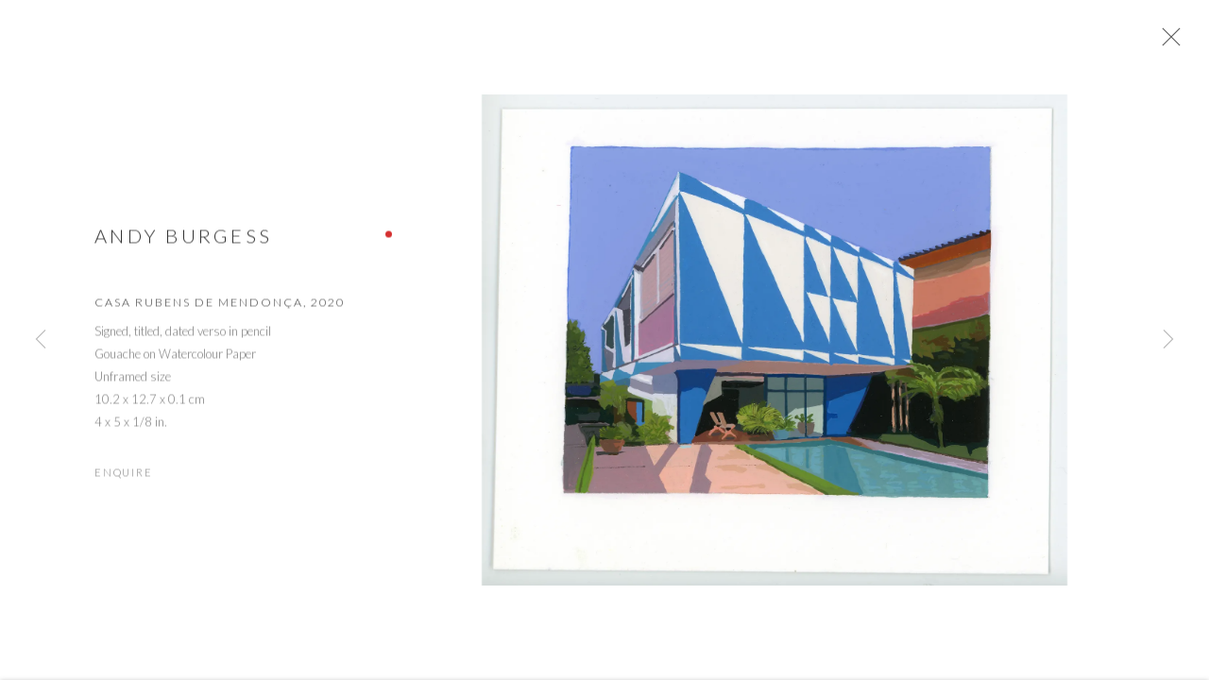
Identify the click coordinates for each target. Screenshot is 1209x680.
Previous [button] (40, 340)
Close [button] (1171, 42)
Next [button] (1168, 340)
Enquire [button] (123, 477)
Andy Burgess (183, 241)
